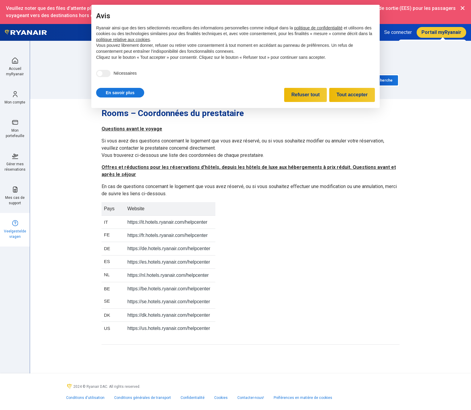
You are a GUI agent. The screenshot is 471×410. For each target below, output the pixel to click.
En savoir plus (120, 92)
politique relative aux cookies (123, 39)
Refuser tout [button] (305, 94)
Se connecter (398, 32)
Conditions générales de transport (142, 398)
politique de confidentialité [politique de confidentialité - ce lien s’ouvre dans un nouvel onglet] (318, 27)
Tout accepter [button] (352, 94)
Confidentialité (193, 398)
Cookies (221, 398)
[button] (120, 92)
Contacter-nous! (250, 398)
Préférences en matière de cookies (303, 398)
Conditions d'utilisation (85, 398)
